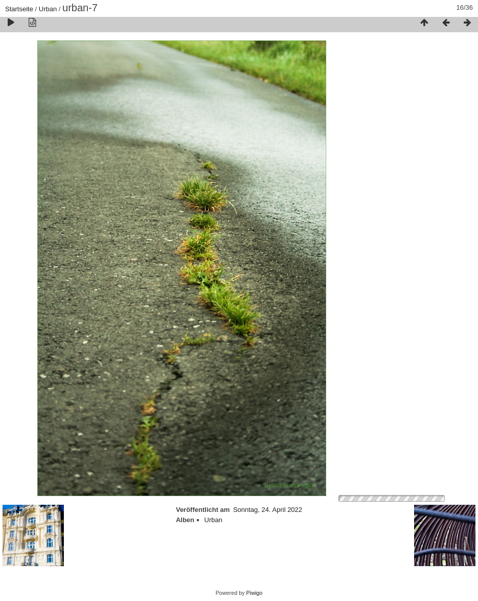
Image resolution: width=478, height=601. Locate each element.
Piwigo (254, 593)
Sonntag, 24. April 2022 (267, 509)
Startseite (19, 9)
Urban (48, 9)
